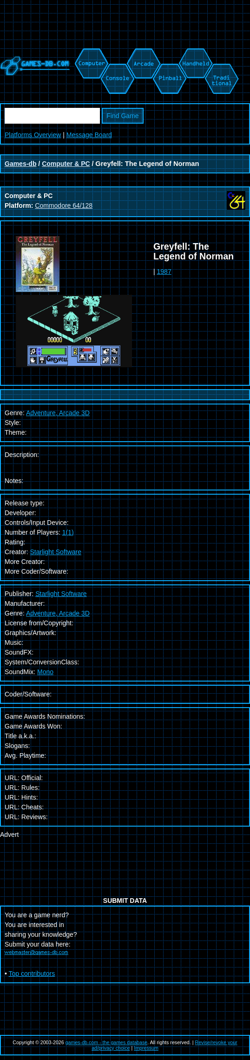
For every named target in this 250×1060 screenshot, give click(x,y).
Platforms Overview (33, 135)
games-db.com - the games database (107, 1042)
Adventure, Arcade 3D (58, 613)
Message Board (89, 135)
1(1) (68, 532)
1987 (164, 271)
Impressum (146, 1048)
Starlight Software (55, 552)
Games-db (20, 163)
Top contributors (32, 973)
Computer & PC (66, 163)
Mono (45, 672)
